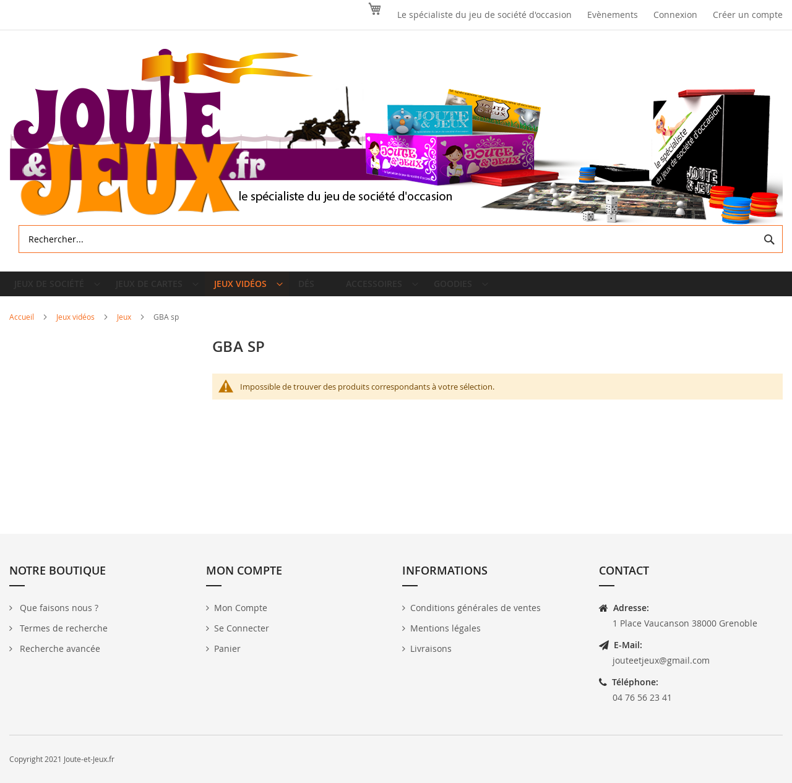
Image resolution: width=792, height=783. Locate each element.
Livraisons (431, 648)
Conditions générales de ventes (475, 608)
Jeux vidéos (76, 327)
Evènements (612, 14)
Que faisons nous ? (57, 608)
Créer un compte (748, 14)
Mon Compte (240, 608)
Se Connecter (241, 628)
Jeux (125, 327)
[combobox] (401, 239)
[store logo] (396, 137)
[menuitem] (57, 289)
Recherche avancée (58, 648)
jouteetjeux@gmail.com (661, 660)
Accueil (22, 327)
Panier (227, 648)
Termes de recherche (62, 628)
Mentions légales (445, 628)
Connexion (675, 14)
